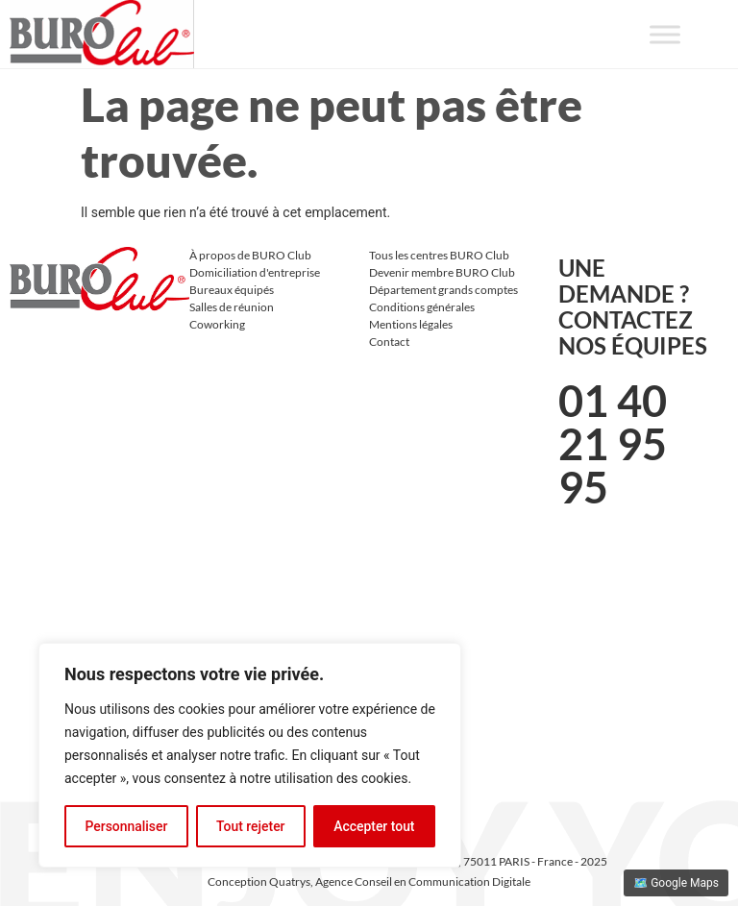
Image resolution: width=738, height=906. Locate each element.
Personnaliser (126, 826)
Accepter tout (374, 826)
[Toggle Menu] (665, 34)
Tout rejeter (250, 826)
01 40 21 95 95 (612, 444)
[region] (249, 755)
